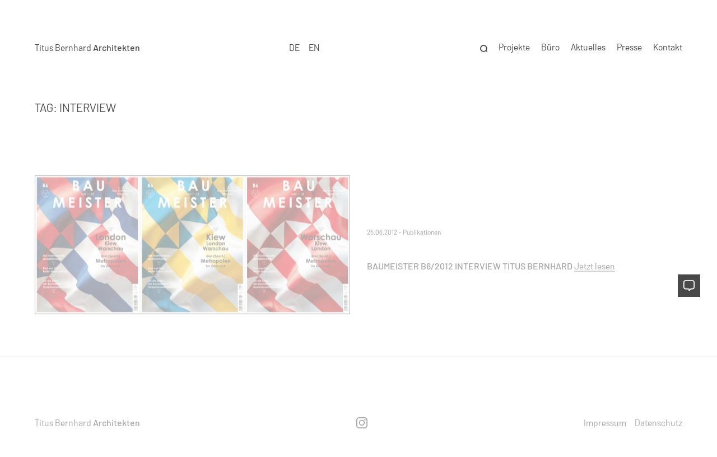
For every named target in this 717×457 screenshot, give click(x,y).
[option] (314, 46)
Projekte (514, 45)
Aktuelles (588, 45)
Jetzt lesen (594, 265)
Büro (550, 45)
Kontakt (667, 45)
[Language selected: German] (304, 46)
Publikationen (422, 232)
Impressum (605, 422)
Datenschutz (658, 422)
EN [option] (314, 45)
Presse (629, 45)
